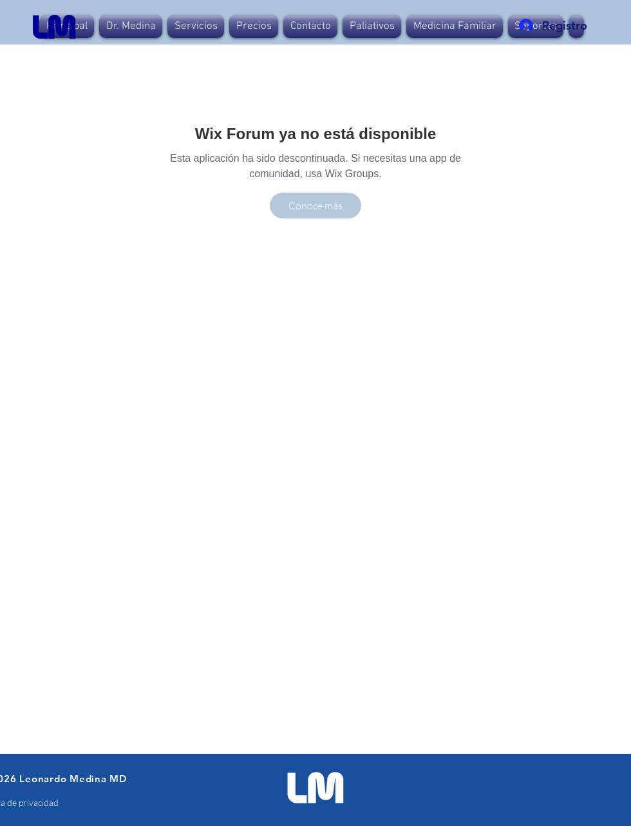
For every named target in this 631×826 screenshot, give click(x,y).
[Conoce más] (315, 205)
